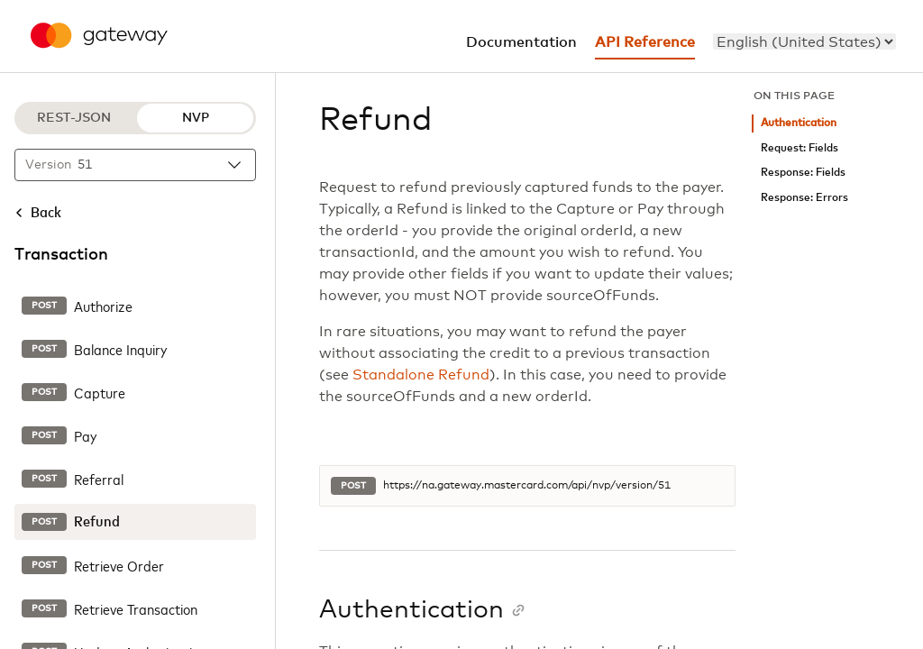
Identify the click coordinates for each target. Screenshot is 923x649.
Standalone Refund (420, 375)
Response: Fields (803, 172)
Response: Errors (804, 198)
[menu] (804, 41)
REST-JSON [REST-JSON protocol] (74, 118)
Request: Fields (799, 148)
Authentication (798, 123)
